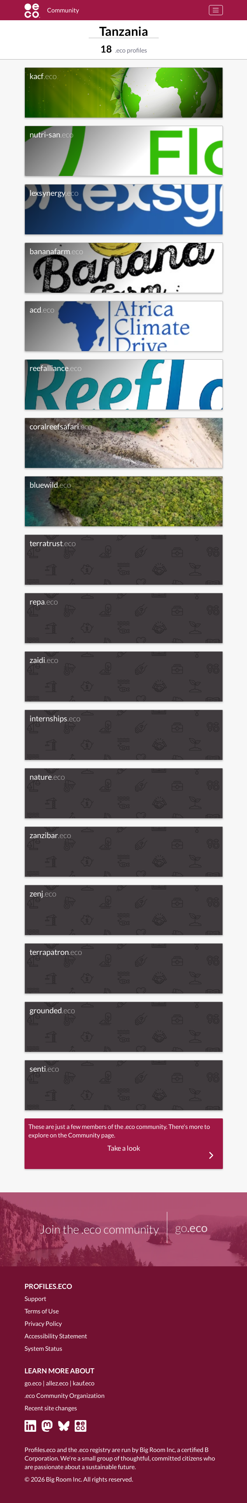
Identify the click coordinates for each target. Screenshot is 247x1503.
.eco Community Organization (65, 1395)
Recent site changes (51, 1408)
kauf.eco (84, 1383)
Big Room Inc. (64, 1479)
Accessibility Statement (56, 1336)
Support (35, 1298)
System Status (43, 1348)
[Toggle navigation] (216, 10)
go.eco (33, 1383)
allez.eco (57, 1383)
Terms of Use (42, 1311)
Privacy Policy (43, 1323)
